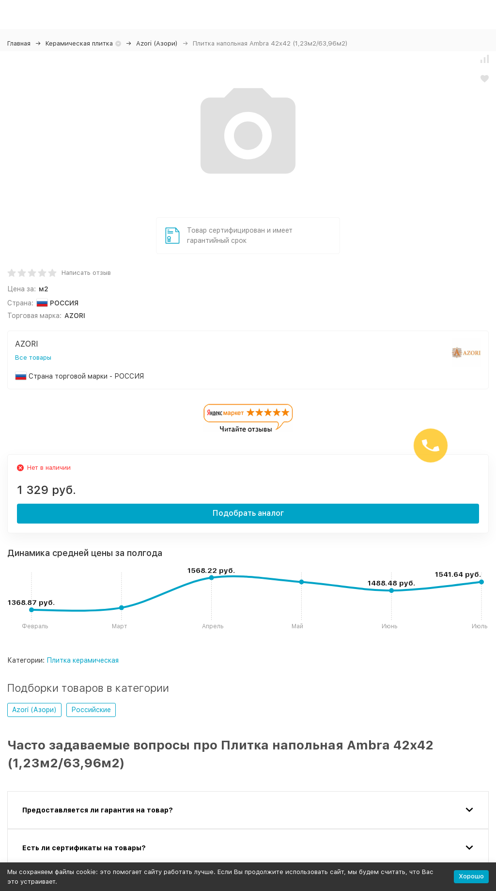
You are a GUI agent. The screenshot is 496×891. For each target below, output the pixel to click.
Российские (91, 710)
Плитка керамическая (82, 660)
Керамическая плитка (79, 43)
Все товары (33, 357)
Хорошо (471, 876)
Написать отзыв (86, 272)
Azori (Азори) (157, 43)
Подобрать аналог (248, 513)
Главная (19, 43)
